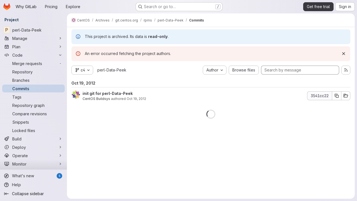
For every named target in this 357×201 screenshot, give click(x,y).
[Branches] (33, 80)
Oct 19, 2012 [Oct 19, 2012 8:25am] (136, 99)
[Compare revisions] (33, 114)
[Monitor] (33, 164)
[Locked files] (33, 130)
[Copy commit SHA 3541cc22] (336, 95)
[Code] (33, 55)
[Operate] (33, 155)
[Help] (33, 185)
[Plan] (33, 47)
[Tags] (33, 97)
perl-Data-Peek (111, 70)
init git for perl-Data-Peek (108, 93)
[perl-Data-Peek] (33, 30)
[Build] (33, 139)
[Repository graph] (33, 105)
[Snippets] (33, 122)
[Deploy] (33, 147)
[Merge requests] (33, 63)
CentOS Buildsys (96, 99)
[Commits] (33, 88)
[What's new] (33, 176)
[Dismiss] (343, 53)
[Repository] (33, 72)
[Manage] (33, 38)
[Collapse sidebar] (33, 194)
